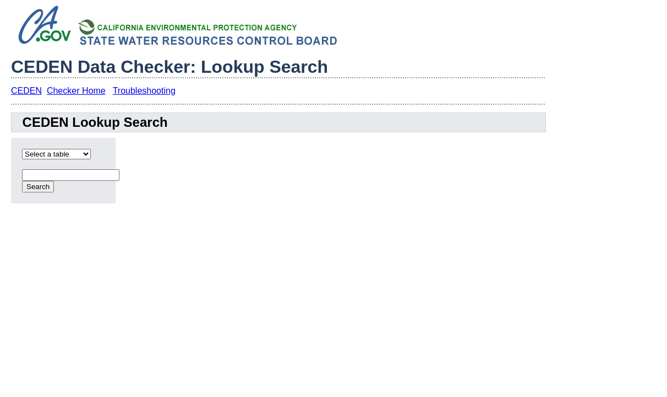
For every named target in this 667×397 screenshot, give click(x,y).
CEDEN (26, 90)
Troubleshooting (144, 90)
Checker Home (76, 90)
